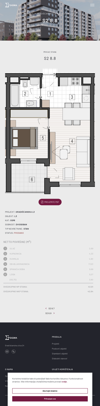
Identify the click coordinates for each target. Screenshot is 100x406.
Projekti (28, 13)
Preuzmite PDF (50, 202)
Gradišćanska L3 (46, 13)
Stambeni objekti (60, 353)
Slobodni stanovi (59, 358)
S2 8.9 (50, 313)
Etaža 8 (63, 13)
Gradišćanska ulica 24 (14, 345)
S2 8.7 (50, 308)
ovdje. (64, 381)
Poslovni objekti (59, 348)
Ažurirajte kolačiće (50, 391)
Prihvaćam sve (50, 399)
